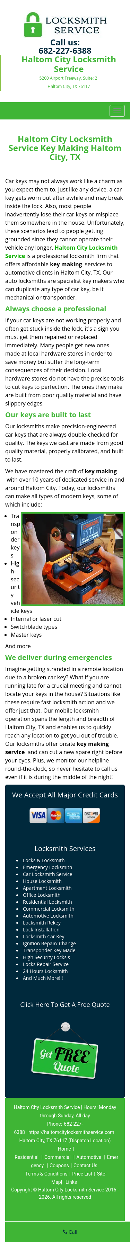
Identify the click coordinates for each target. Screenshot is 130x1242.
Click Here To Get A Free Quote (65, 1004)
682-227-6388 (65, 50)
